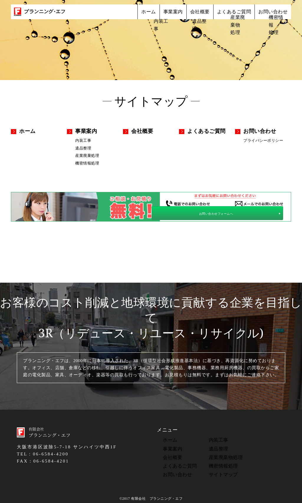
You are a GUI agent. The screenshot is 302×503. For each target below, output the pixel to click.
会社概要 (180, 14)
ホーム (115, 14)
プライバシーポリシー (263, 140)
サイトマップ (220, 471)
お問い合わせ (269, 14)
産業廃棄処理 (87, 154)
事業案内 (147, 14)
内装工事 (83, 140)
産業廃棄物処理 (223, 454)
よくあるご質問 (222, 14)
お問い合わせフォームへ (258, 212)
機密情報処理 (87, 161)
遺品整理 (83, 147)
